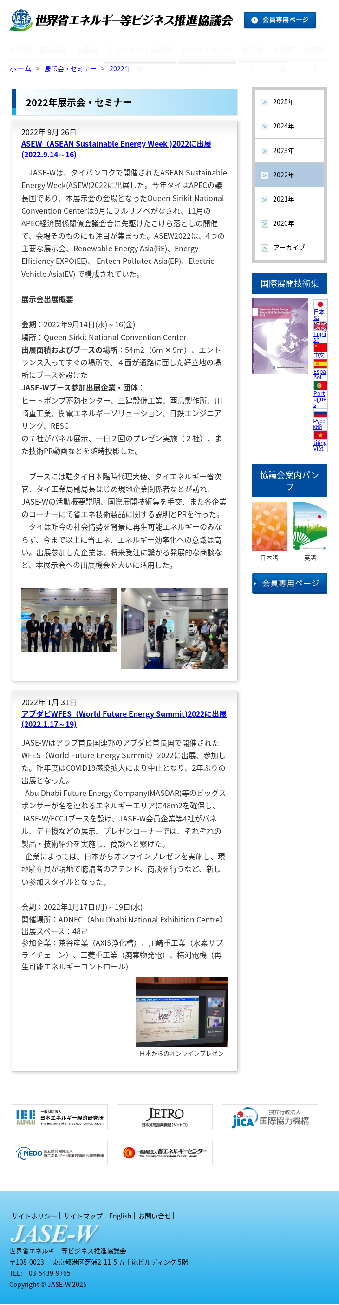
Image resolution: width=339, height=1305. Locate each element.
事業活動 (90, 49)
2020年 (283, 224)
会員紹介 (250, 49)
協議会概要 (54, 49)
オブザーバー (259, 61)
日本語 (319, 316)
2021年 (283, 199)
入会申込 (282, 49)
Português (319, 400)
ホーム (20, 68)
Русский (319, 424)
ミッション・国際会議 (140, 49)
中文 (319, 356)
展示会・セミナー (205, 49)
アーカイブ (141, 63)
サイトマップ (83, 1216)
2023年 (283, 151)
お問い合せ (154, 1216)
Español (319, 375)
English (319, 337)
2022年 (120, 69)
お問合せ (314, 49)
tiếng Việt (320, 446)
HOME (22, 49)
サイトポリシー (34, 1216)
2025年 (283, 102)
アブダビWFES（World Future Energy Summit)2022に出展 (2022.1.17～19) (124, 719)
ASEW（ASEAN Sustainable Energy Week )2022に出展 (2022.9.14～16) (116, 149)
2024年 (283, 126)
